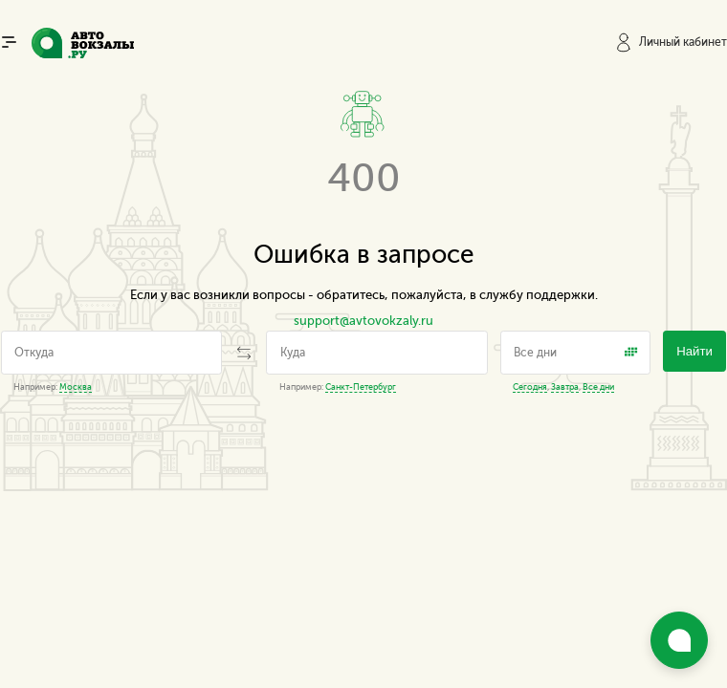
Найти (694, 351)
